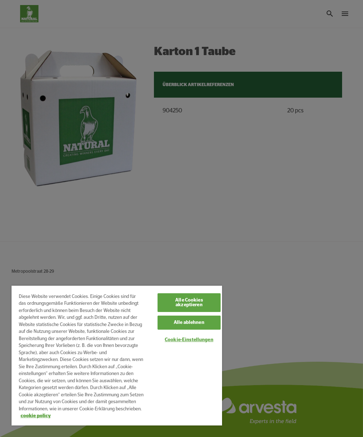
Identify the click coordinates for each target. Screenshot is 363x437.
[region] (117, 355)
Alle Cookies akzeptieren (189, 302)
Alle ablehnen (189, 322)
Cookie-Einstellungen (189, 340)
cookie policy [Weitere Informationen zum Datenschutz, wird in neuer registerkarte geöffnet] (36, 416)
